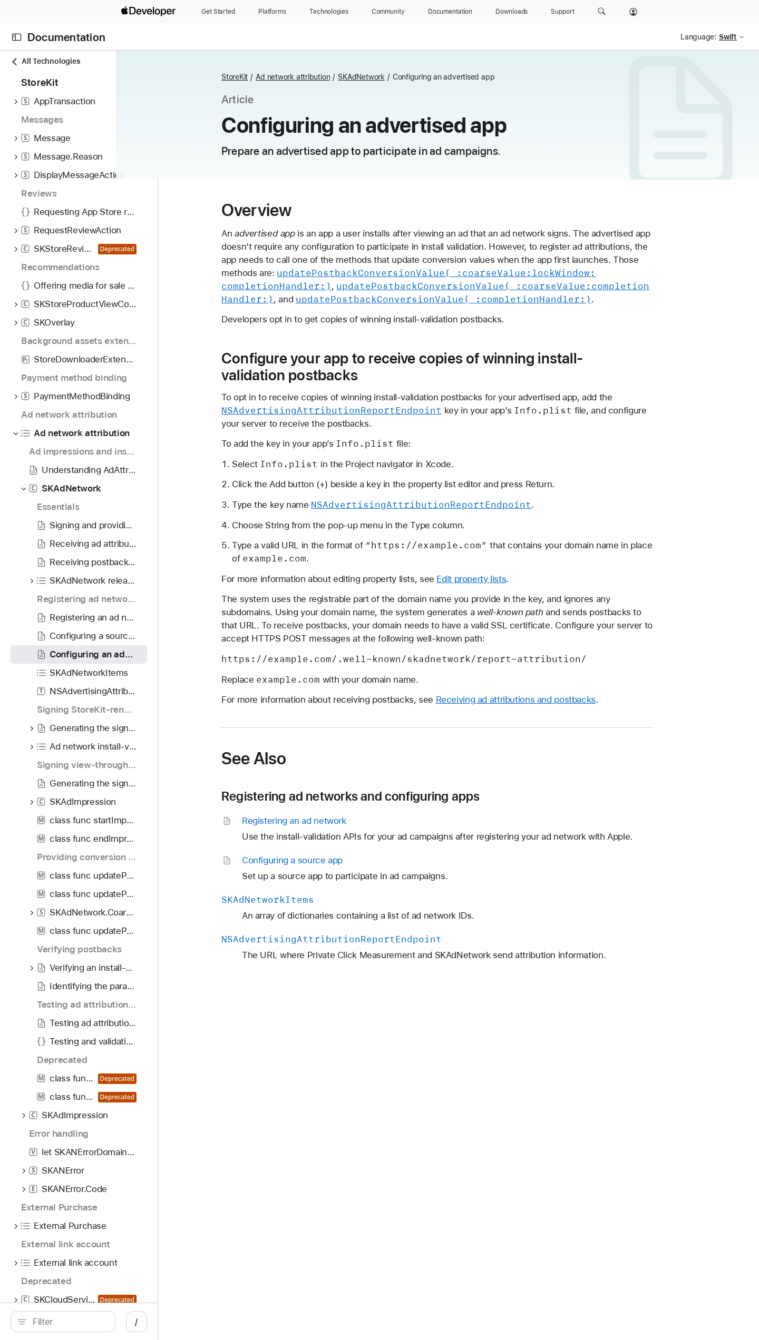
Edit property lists (527, 579)
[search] (98, 1321)
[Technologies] (329, 11)
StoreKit (290, 77)
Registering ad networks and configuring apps (406, 796)
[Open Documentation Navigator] (16, 37)
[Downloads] (511, 11)
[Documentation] (450, 11)
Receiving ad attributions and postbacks (571, 699)
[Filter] (103, 1322)
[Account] (633, 11)
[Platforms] (272, 11)
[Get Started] (218, 11)
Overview (312, 210)
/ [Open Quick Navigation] (206, 1321)
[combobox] (103, 1321)
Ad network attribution (349, 77)
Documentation (66, 37)
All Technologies (45, 61)
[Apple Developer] (149, 11)
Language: (698, 37)
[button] (601, 11)
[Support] (562, 11)
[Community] (388, 11)
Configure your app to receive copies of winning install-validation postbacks (458, 366)
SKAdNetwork (417, 77)
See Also (309, 758)
